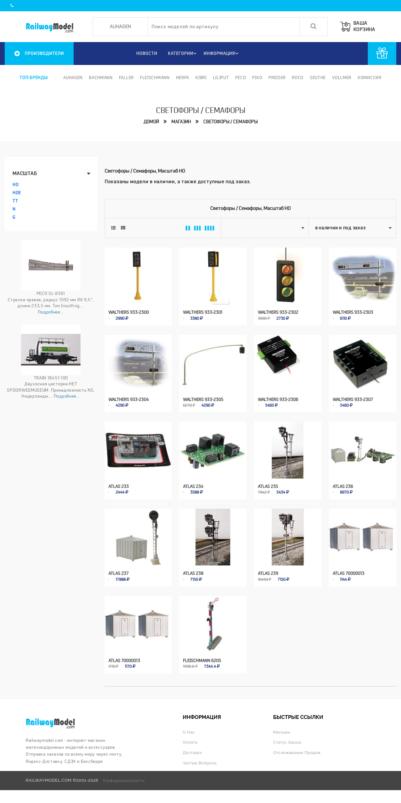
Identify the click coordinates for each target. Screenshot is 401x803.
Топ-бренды (33, 77)
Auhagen (73, 77)
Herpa (183, 77)
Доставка (192, 750)
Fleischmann (155, 77)
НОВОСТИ (145, 53)
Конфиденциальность (124, 778)
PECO (240, 77)
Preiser (277, 77)
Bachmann (101, 77)
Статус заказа (287, 740)
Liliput (221, 77)
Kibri (201, 77)
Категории (183, 53)
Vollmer (342, 77)
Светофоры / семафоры (230, 122)
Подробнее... (51, 311)
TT (15, 201)
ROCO (298, 77)
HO (15, 184)
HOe (17, 192)
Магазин (181, 122)
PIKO (257, 77)
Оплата (190, 740)
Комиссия (370, 77)
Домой (151, 122)
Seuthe (318, 77)
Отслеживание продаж (297, 750)
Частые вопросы (200, 760)
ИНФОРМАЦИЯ (222, 53)
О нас (189, 730)
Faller (126, 77)
